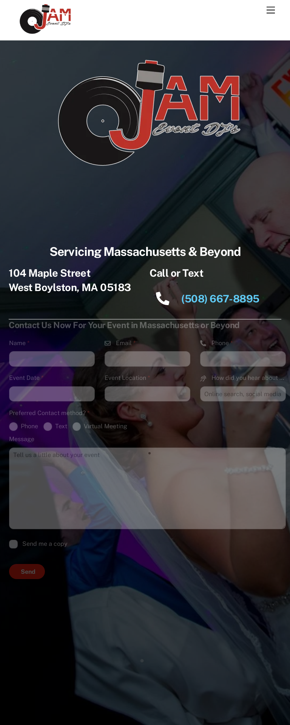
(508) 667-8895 (204, 299)
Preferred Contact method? (49, 413)
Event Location (127, 377)
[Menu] (270, 10)
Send (28, 571)
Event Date (26, 377)
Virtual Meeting (100, 426)
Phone (216, 343)
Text (55, 426)
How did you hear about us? (243, 377)
